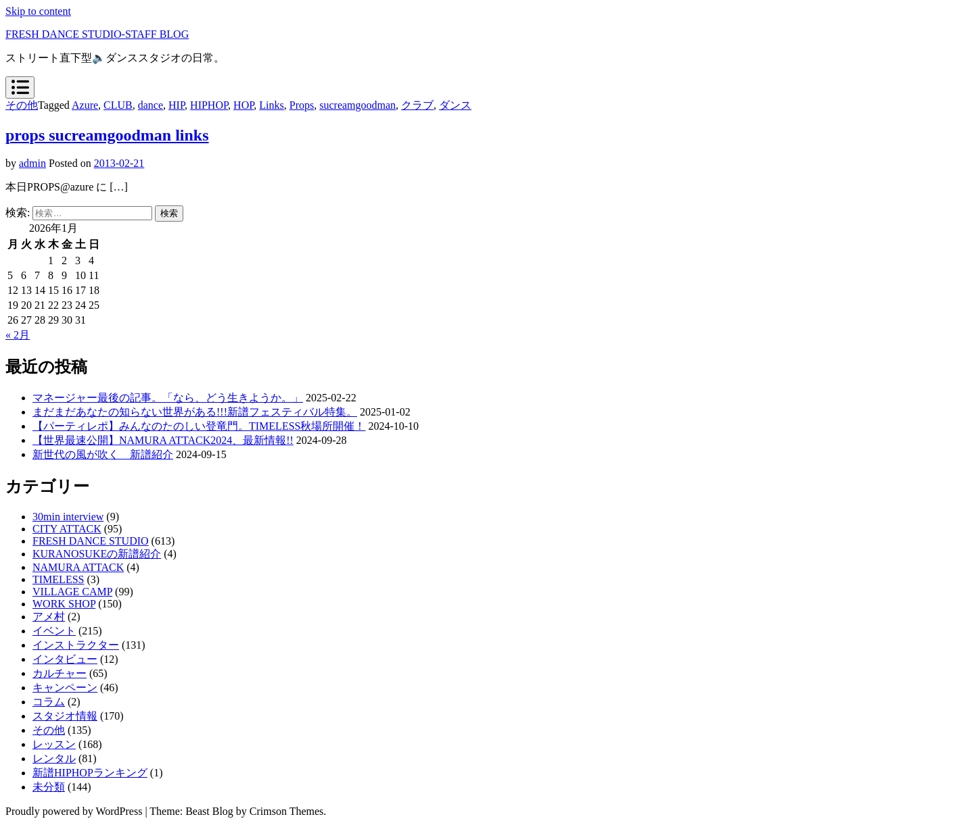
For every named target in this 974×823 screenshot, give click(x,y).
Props (301, 105)
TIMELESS (58, 579)
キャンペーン (64, 687)
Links (271, 105)
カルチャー (59, 673)
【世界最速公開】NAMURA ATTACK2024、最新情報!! (163, 440)
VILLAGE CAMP (72, 591)
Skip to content (38, 11)
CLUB (118, 105)
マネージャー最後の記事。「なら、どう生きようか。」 (167, 397)
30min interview (67, 516)
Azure (85, 105)
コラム (48, 701)
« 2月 (17, 335)
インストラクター (75, 645)
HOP (243, 105)
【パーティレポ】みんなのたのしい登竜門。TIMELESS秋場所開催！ (198, 426)
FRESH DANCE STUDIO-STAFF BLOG (97, 34)
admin (32, 163)
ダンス (455, 105)
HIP (176, 105)
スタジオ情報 (64, 716)
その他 (21, 105)
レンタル (54, 758)
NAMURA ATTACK (78, 567)
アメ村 (48, 616)
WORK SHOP (63, 603)
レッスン (54, 744)
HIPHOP (209, 105)
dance (150, 105)
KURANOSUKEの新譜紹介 (96, 553)
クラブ (417, 105)
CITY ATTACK (66, 528)
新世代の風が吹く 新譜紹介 (102, 454)
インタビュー (64, 659)
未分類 (48, 787)
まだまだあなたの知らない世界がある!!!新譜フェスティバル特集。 (194, 412)
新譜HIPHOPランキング (89, 772)
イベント (54, 631)
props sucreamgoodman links (107, 135)
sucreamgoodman (357, 105)
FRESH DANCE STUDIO (90, 541)
